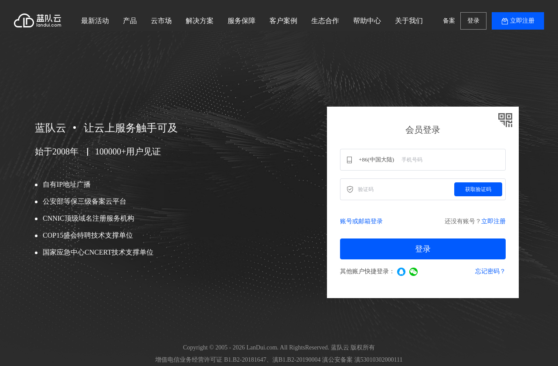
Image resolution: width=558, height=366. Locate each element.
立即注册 (522, 20)
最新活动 (95, 20)
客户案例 (283, 20)
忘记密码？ (490, 271)
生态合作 (325, 20)
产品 (130, 20)
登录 (473, 20)
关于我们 (409, 20)
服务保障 (241, 20)
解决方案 (200, 20)
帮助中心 (367, 20)
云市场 (161, 20)
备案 (449, 20)
